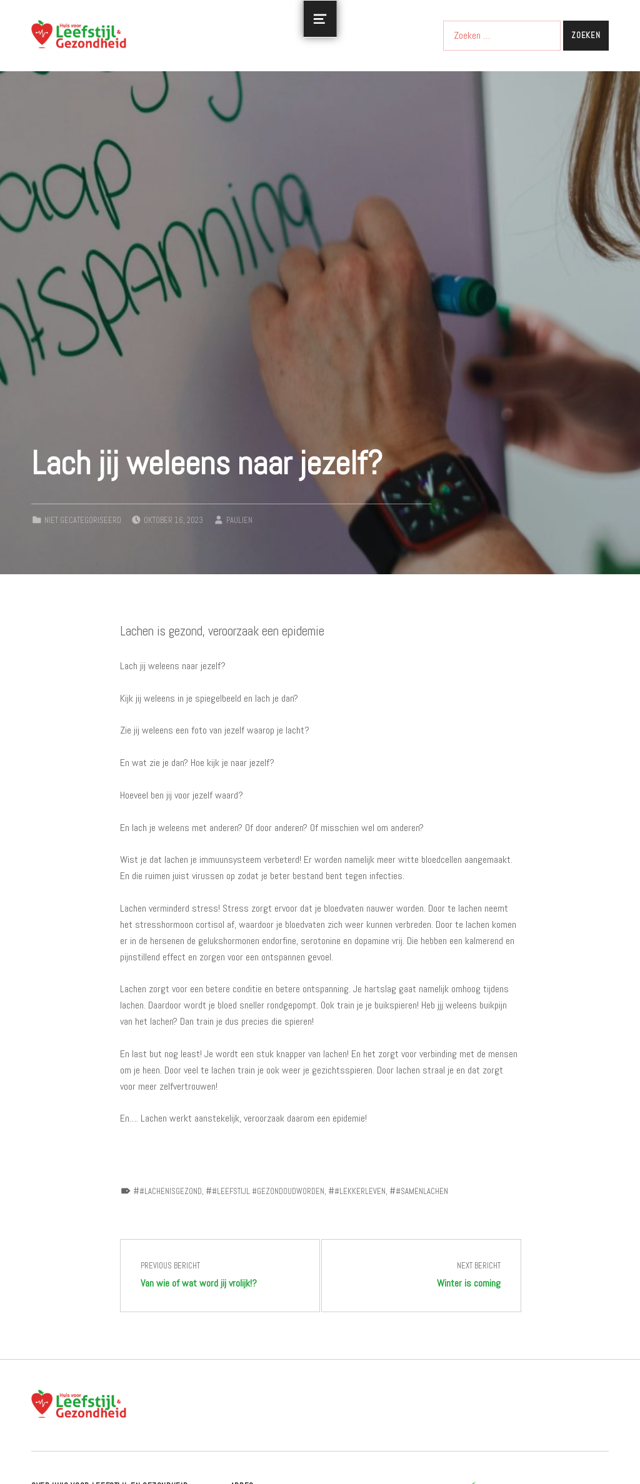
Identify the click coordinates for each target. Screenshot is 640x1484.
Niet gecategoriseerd (82, 520)
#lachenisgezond (170, 1191)
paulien (239, 520)
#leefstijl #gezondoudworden (268, 1191)
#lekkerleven (360, 1191)
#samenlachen (422, 1191)
